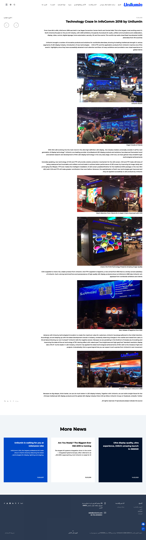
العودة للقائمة (8, 18)
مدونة (69, 4)
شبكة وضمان (120, 512)
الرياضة (140, 519)
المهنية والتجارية (138, 512)
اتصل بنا (52, 4)
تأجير (141, 514)
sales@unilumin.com (95, 518)
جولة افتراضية (61, 4)
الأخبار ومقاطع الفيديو (80, 4)
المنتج (119, 4)
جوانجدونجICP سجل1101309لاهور (107, 538)
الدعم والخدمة (92, 4)
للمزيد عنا (44, 4)
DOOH (140, 516)
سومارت (91, 538)
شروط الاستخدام (9, 538)
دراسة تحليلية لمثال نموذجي (107, 4)
